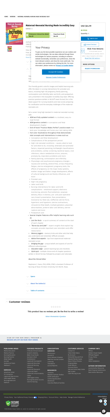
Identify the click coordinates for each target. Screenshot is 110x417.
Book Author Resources (96, 372)
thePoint (6, 382)
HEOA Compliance (94, 361)
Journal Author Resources (96, 368)
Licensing (50, 361)
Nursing (12, 16)
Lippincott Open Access (11, 376)
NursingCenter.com (10, 380)
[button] (104, 411)
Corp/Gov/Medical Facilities (56, 383)
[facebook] (100, 401)
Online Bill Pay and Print (75, 357)
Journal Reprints (52, 365)
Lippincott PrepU (32, 371)
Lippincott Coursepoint (34, 361)
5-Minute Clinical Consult (35, 351)
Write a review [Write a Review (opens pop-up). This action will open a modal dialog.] (51, 316)
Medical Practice (9, 353)
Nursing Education (9, 355)
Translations (51, 363)
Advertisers (51, 381)
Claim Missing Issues (74, 373)
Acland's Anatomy (32, 353)
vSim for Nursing (32, 382)
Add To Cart (92, 39)
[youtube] (105, 404)
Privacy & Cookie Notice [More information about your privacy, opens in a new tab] (64, 65)
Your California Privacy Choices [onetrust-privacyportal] (25, 397)
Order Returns (72, 365)
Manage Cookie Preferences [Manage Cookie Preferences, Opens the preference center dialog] (55, 77)
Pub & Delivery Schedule (55, 357)
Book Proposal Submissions (97, 370)
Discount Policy (73, 367)
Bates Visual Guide (32, 355)
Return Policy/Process (75, 361)
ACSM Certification (53, 376)
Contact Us (71, 351)
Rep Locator (71, 371)
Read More (30, 57)
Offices (91, 351)
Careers (91, 359)
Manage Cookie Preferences (76, 397)
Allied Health (8, 359)
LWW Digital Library (33, 377)
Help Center (63, 397)
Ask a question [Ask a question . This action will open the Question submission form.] (61, 316)
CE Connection (8, 374)
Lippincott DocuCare (33, 363)
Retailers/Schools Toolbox (56, 374)
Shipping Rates (72, 363)
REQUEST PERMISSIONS (92, 68)
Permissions (51, 353)
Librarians (51, 372)
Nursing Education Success (35, 379)
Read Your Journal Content (56, 359)
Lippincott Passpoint (33, 369)
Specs (30, 276)
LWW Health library (10, 378)
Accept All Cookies (55, 72)
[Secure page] (12, 403)
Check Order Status (74, 353)
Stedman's (7, 365)
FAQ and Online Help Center (76, 369)
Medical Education (9, 351)
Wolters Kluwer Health (95, 353)
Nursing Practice (9, 357)
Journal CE (51, 355)
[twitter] (105, 401)
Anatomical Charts (9, 363)
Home (6, 16)
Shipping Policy (43, 397)
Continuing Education (54, 379)
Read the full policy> (92, 58)
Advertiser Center (9, 372)
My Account (71, 355)
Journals (6, 361)
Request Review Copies (75, 359)
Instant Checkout (89, 45)
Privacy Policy (93, 357)
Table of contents (35, 291)
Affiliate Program (94, 355)
